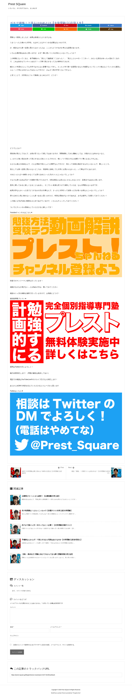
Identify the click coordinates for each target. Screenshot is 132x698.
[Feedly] (88, 29)
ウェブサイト (14, 635)
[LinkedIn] (88, 25)
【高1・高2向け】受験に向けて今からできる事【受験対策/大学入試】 (48, 554)
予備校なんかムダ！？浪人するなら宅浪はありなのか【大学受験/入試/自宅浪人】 (52, 540)
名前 (12, 627)
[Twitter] (21, 25)
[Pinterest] (66, 25)
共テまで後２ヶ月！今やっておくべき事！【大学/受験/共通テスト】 (47, 525)
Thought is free (76, 693)
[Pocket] (21, 29)
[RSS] (66, 29)
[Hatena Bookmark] (111, 25)
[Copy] (111, 29)
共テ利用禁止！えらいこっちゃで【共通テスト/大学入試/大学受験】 (47, 510)
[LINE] (44, 29)
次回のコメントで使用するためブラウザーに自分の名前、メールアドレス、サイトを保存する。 (44, 645)
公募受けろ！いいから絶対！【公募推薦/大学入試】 (41, 496)
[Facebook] (44, 25)
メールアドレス (55, 627)
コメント (13, 607)
